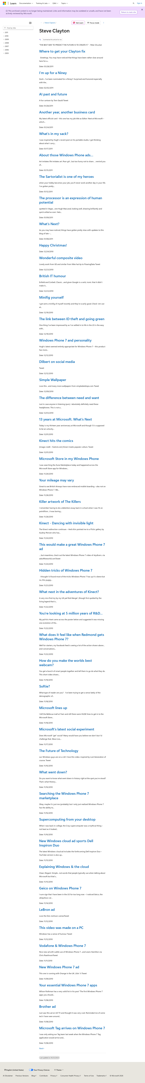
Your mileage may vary (56, 480)
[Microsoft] (4, 3)
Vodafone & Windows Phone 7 (62, 945)
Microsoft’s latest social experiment (66, 729)
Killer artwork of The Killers (60, 501)
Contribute (44, 1075)
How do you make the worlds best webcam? (65, 662)
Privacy (53, 1075)
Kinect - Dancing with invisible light (66, 523)
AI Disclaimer (8, 1075)
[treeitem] (18, 32)
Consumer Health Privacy (69, 1075)
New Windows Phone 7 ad (59, 967)
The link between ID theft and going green (71, 318)
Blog (33, 1075)
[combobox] (18, 28)
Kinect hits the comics (56, 440)
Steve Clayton (50, 23)
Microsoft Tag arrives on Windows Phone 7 (72, 1028)
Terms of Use (89, 1075)
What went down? (53, 772)
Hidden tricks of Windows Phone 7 (65, 570)
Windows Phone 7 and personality (65, 340)
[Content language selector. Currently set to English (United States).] (14, 1070)
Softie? (44, 686)
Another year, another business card (67, 112)
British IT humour (52, 276)
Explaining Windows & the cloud (64, 866)
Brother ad (47, 1006)
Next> (41, 1048)
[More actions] (104, 23)
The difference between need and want (69, 397)
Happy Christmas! (53, 245)
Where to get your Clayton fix (62, 51)
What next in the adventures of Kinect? (69, 591)
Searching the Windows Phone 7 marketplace (64, 795)
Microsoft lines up (53, 707)
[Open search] (133, 3)
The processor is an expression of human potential (70, 200)
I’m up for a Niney (53, 72)
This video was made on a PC (61, 927)
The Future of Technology (58, 750)
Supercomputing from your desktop (67, 819)
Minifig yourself (51, 297)
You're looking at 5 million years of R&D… (71, 613)
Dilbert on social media (57, 361)
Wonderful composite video (60, 257)
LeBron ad (47, 909)
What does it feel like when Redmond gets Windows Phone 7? (71, 636)
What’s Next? (49, 223)
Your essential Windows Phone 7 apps (68, 985)
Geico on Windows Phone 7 (60, 888)
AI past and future (53, 94)
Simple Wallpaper (52, 379)
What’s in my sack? (53, 133)
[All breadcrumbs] (41, 23)
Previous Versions (22, 1075)
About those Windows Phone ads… (66, 155)
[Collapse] (30, 23)
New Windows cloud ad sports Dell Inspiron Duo (66, 842)
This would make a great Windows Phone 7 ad (72, 546)
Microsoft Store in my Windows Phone (69, 458)
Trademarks (101, 1075)
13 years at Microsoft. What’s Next (65, 419)
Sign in (139, 3)
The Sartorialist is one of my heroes (66, 176)
